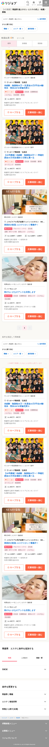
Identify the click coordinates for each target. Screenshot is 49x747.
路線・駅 (39, 658)
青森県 (18, 717)
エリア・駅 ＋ (18, 29)
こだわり (24, 658)
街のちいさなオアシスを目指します (20, 292)
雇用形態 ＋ (32, 29)
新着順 (24, 43)
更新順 (40, 43)
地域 (9, 658)
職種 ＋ (6, 29)
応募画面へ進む (35, 112)
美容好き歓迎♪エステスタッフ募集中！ (21, 225)
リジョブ (4, 717)
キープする (13, 112)
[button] (24, 79)
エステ (11, 717)
